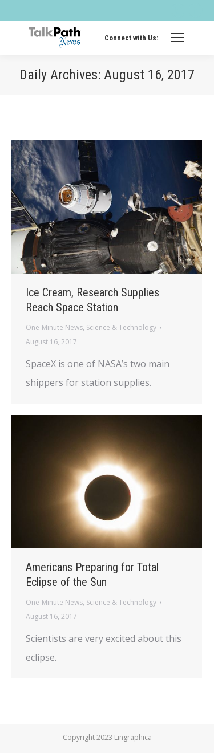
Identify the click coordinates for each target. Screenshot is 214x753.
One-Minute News (54, 327)
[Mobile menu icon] (177, 38)
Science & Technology (121, 327)
